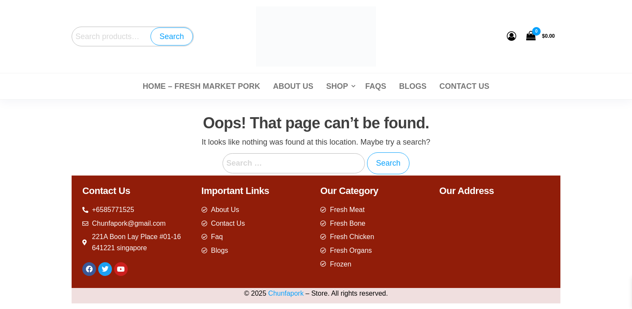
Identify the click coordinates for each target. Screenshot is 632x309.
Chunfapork (286, 293)
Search (172, 36)
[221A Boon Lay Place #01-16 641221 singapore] (494, 240)
